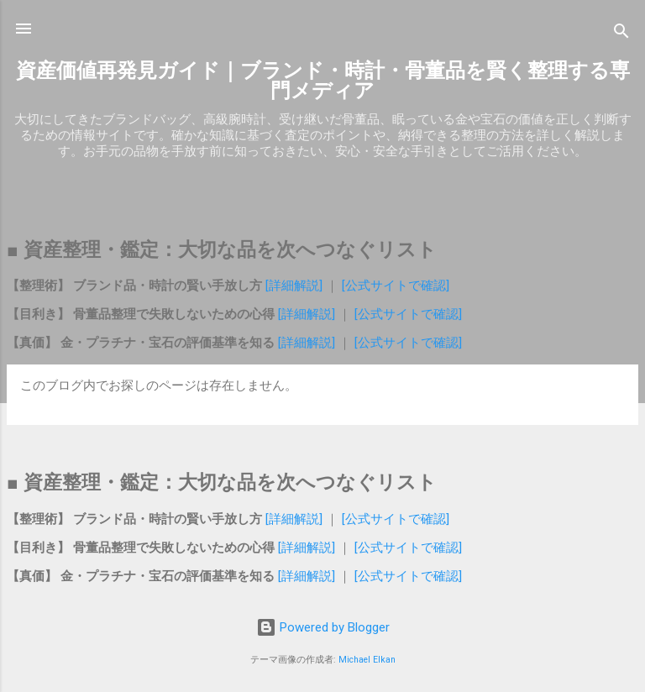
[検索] (621, 34)
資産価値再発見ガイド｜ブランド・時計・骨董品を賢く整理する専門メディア (323, 80)
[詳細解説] (295, 285)
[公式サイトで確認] (393, 285)
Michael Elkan (367, 659)
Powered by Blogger (323, 627)
